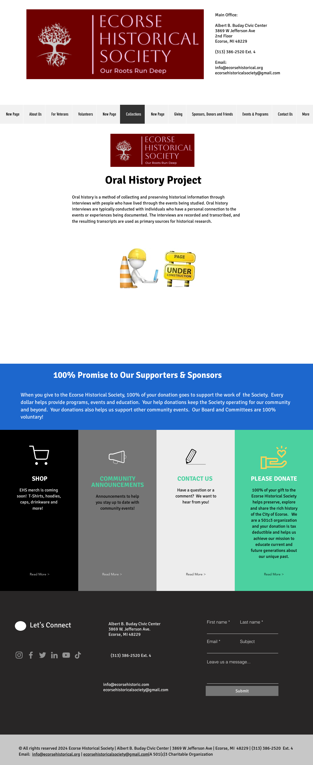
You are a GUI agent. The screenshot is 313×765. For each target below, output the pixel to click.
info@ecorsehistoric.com (126, 684)
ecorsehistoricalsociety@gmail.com (247, 73)
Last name (250, 622)
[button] (40, 574)
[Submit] (242, 691)
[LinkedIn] (54, 655)
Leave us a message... (229, 662)
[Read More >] (196, 574)
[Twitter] (42, 655)
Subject (247, 641)
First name (217, 622)
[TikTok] (78, 655)
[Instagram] (19, 655)
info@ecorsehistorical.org (239, 67)
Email (212, 641)
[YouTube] (66, 655)
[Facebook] (31, 655)
